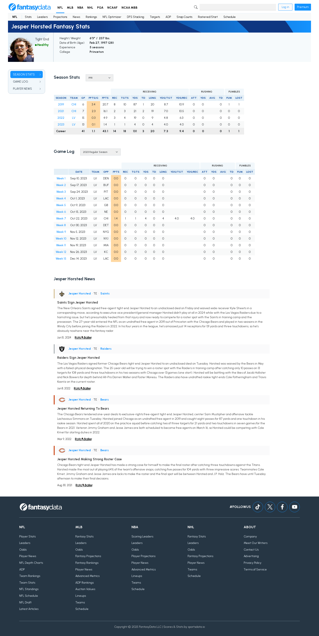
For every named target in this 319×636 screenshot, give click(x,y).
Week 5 (61, 205)
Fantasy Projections (88, 556)
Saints (105, 293)
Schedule (229, 17)
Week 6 (61, 212)
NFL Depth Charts (31, 563)
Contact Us (251, 549)
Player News (27, 556)
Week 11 (61, 245)
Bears (104, 399)
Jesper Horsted (79, 293)
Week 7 (61, 218)
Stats (28, 17)
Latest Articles (28, 609)
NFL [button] (60, 7)
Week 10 (61, 238)
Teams (80, 602)
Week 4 (61, 198)
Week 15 (61, 258)
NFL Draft (25, 602)
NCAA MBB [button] (129, 7)
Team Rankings (29, 576)
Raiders (106, 349)
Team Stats (27, 582)
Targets (155, 17)
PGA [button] (100, 7)
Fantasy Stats (84, 536)
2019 (61, 104)
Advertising (251, 556)
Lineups (80, 596)
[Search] (238, 7)
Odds (23, 549)
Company (250, 536)
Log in (285, 7)
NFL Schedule (28, 596)
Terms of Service (255, 569)
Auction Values (85, 589)
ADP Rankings (84, 582)
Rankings (91, 17)
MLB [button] (70, 7)
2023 (61, 124)
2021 (61, 111)
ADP (168, 17)
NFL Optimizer (112, 17)
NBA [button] (80, 7)
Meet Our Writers (255, 543)
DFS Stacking (135, 17)
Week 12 (61, 252)
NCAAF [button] (112, 7)
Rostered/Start (208, 17)
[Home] (29, 7)
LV (73, 118)
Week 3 (61, 192)
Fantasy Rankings (86, 563)
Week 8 (61, 225)
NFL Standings (28, 589)
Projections (60, 17)
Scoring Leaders (142, 536)
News (76, 17)
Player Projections (143, 556)
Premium (303, 7)
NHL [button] (90, 7)
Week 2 (61, 185)
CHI (73, 104)
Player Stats (27, 536)
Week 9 (61, 232)
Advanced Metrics (87, 576)
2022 (60, 118)
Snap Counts (184, 17)
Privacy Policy (252, 563)
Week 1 (61, 178)
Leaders (42, 17)
